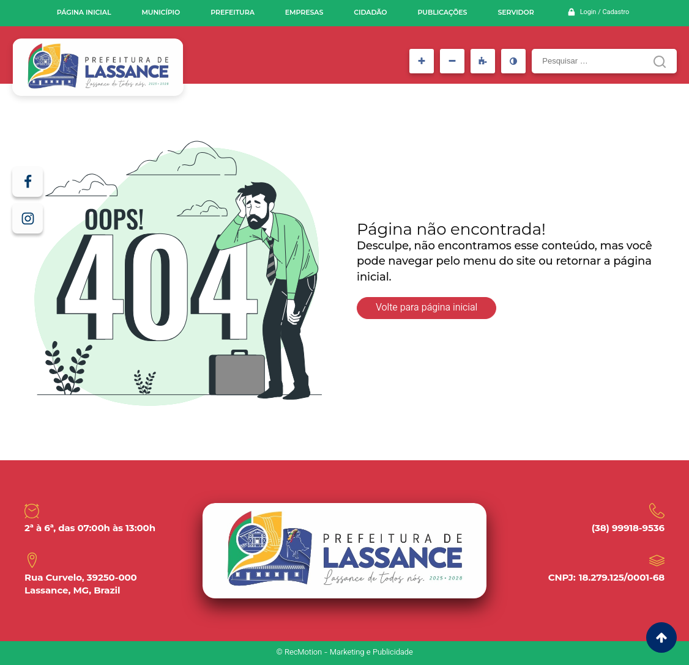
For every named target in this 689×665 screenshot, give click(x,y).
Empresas (304, 12)
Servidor (515, 12)
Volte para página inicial (426, 308)
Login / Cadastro (604, 12)
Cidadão (370, 12)
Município (160, 12)
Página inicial (84, 12)
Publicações (442, 12)
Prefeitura (232, 12)
